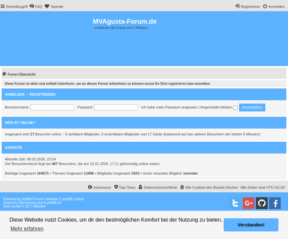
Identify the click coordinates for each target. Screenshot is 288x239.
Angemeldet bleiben (218, 107)
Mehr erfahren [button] (27, 228)
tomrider (190, 173)
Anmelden (15, 94)
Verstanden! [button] (251, 224)
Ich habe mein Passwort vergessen (169, 107)
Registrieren (42, 94)
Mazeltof (39, 206)
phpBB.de (54, 202)
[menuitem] (35, 7)
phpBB (27, 199)
